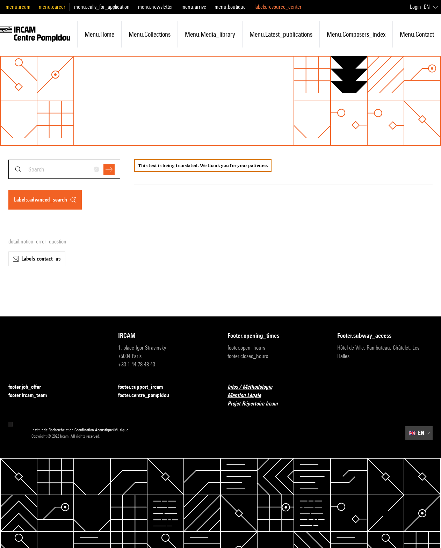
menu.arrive (193, 6)
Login (415, 6)
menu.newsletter (155, 6)
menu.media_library (210, 34)
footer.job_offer (28, 387)
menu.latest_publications (281, 34)
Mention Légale (248, 395)
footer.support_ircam (144, 387)
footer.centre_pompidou (148, 395)
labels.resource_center (278, 6)
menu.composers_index (356, 34)
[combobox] (64, 169)
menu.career (52, 6)
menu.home (99, 34)
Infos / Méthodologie (254, 387)
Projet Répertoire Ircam (256, 404)
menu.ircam (18, 6)
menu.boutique (230, 6)
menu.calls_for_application (102, 6)
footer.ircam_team (31, 395)
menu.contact (417, 34)
